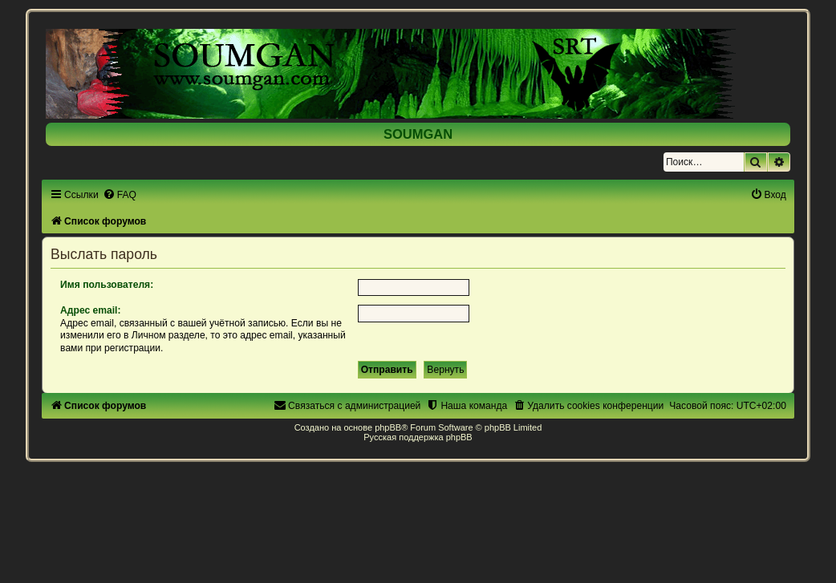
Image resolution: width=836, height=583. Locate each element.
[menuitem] (119, 194)
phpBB (388, 427)
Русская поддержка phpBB (417, 437)
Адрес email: (90, 310)
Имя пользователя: (106, 284)
